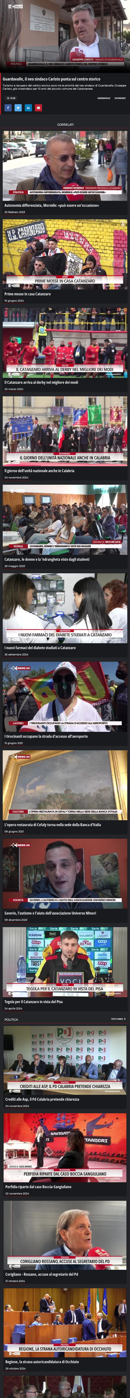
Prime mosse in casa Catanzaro (27, 293)
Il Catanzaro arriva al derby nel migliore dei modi (41, 382)
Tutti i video (118, 1019)
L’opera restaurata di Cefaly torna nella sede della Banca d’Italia (52, 824)
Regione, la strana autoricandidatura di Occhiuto (42, 1361)
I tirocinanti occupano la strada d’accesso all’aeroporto (46, 736)
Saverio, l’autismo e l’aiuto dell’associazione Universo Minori (50, 913)
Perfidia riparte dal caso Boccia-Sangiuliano (38, 1186)
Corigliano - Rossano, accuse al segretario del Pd (41, 1274)
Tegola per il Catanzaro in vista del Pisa (33, 1001)
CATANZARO (120, 98)
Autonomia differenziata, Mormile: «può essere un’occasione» (51, 205)
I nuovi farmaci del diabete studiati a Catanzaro (40, 647)
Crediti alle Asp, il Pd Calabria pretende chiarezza (42, 1099)
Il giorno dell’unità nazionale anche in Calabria (39, 470)
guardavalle (104, 98)
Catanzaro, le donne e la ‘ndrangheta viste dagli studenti (46, 559)
